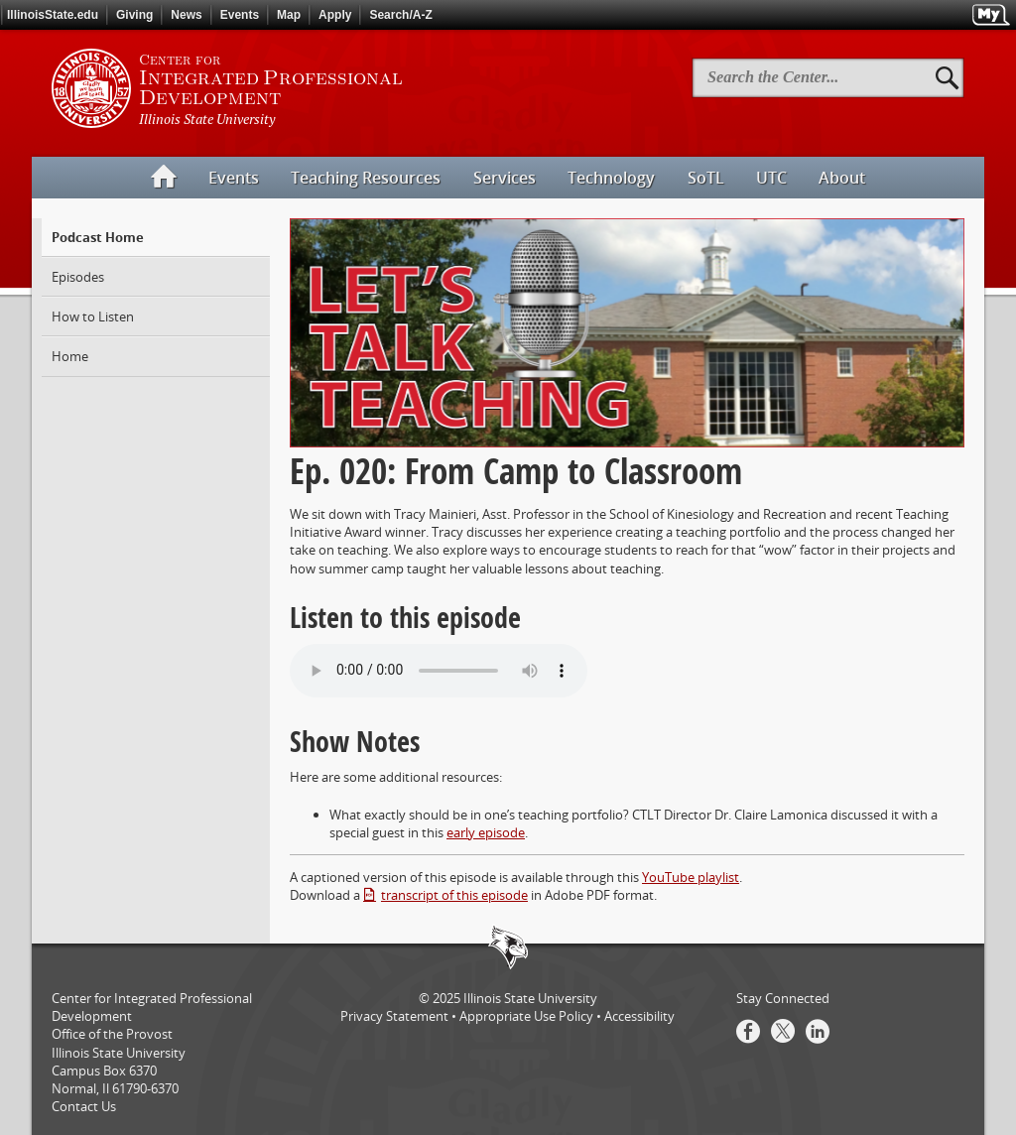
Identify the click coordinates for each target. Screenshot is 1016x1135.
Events (239, 15)
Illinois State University (530, 998)
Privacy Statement (394, 1016)
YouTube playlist (690, 877)
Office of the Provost (112, 1034)
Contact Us (84, 1106)
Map (289, 15)
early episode (485, 832)
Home (70, 356)
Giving (134, 15)
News (186, 15)
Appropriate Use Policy (526, 1016)
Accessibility (639, 1016)
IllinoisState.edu (52, 15)
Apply (334, 15)
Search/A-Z (400, 15)
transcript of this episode (454, 895)
